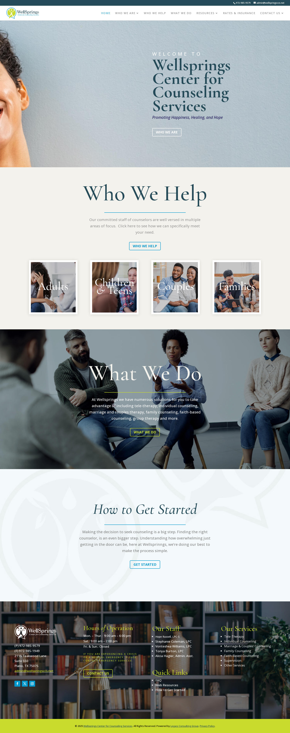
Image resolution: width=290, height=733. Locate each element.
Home (105, 13)
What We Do (181, 13)
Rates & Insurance (239, 13)
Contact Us (270, 13)
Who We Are (125, 13)
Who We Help (155, 13)
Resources (205, 13)
